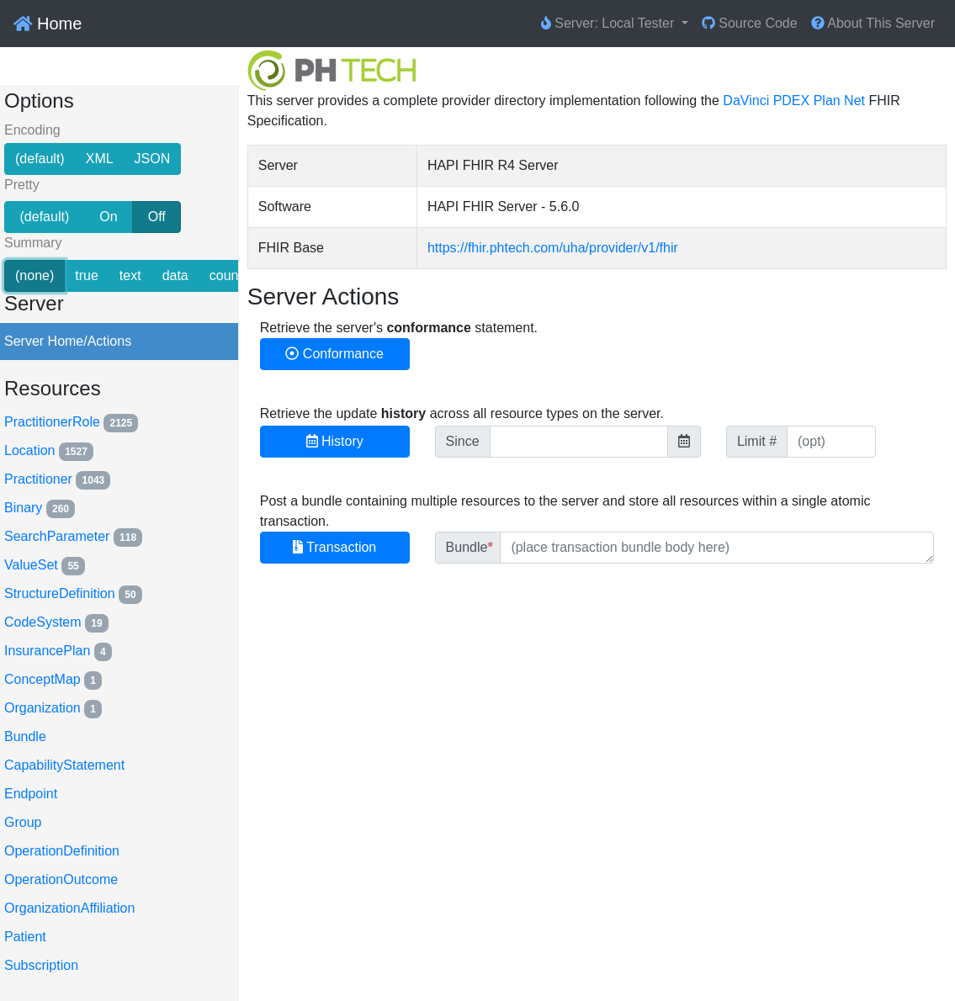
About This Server (873, 23)
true (86, 274)
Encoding (32, 130)
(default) (40, 157)
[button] (614, 23)
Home (47, 23)
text (130, 274)
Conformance (334, 354)
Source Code (750, 23)
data (175, 274)
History (334, 441)
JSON (153, 157)
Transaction (334, 547)
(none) (34, 274)
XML (100, 157)
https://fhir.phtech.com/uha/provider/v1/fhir (552, 248)
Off (157, 215)
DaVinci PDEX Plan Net (794, 100)
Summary (32, 243)
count (226, 274)
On (108, 215)
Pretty (22, 185)
